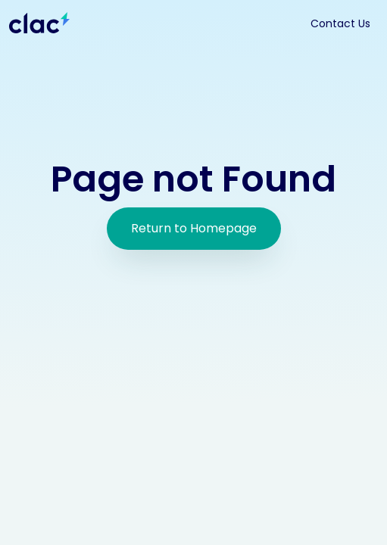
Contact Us (340, 23)
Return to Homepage (194, 228)
